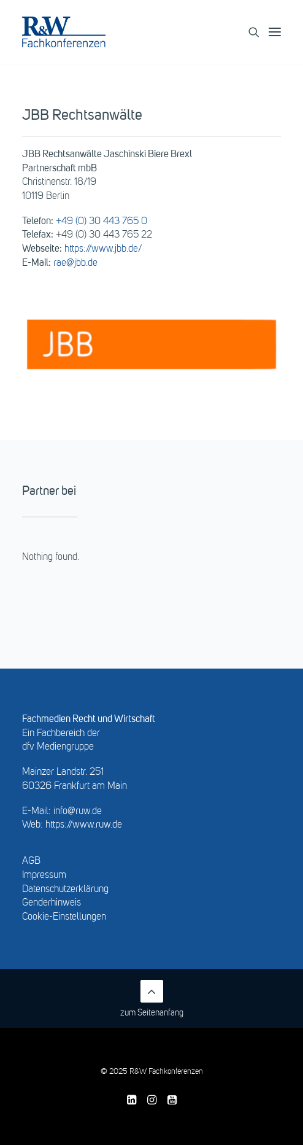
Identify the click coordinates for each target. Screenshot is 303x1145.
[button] (280, 32)
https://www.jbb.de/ (103, 249)
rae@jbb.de (75, 263)
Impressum (44, 875)
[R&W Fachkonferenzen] (63, 32)
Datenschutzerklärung (65, 890)
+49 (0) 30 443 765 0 (101, 222)
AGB (31, 861)
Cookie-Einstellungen (64, 917)
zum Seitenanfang (151, 998)
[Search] (248, 31)
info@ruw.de (77, 812)
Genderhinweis (51, 903)
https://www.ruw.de (83, 825)
